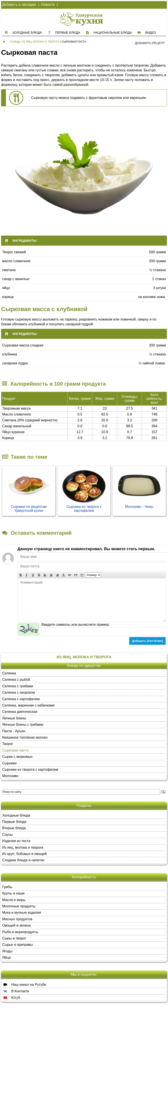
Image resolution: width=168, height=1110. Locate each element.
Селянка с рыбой (16, 679)
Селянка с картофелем (21, 699)
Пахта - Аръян (13, 731)
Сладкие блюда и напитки (23, 860)
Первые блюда (14, 822)
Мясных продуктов (17, 919)
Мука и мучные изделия (21, 912)
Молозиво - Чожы (139, 506)
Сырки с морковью (17, 756)
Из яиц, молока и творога (22, 847)
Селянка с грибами (17, 686)
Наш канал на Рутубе (24, 984)
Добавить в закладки (19, 4)
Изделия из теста (16, 841)
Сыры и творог (14, 938)
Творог (7, 744)
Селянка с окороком (18, 692)
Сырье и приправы (17, 944)
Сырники (9, 763)
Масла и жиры (14, 900)
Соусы (7, 834)
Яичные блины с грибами (22, 724)
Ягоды (7, 951)
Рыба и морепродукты (20, 932)
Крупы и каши (13, 893)
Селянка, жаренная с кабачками (28, 705)
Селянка (9, 673)
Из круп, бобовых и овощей (24, 854)
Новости (48, 4)
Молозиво (10, 776)
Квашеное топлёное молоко (24, 737)
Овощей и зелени (16, 925)
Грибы (7, 887)
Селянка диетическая (19, 712)
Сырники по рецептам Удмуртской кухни (29, 508)
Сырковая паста (15, 750)
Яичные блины (14, 718)
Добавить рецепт (150, 43)
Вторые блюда (14, 828)
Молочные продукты (18, 906)
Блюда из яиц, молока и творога (35, 41)
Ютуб (11, 997)
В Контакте (15, 991)
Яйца (6, 957)
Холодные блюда (16, 815)
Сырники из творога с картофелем (84, 508)
